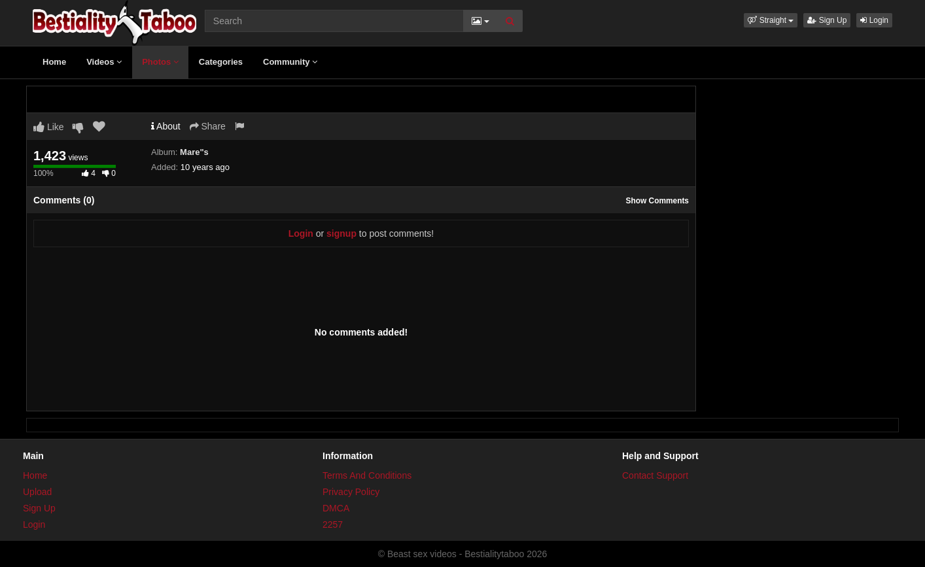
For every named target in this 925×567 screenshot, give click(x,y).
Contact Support (655, 475)
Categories (221, 62)
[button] (770, 20)
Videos (104, 62)
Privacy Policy (351, 492)
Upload (37, 492)
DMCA (336, 508)
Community (290, 62)
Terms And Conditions (367, 475)
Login (874, 20)
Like (48, 127)
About (166, 126)
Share (208, 126)
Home (54, 62)
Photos (160, 62)
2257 (333, 524)
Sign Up (826, 20)
